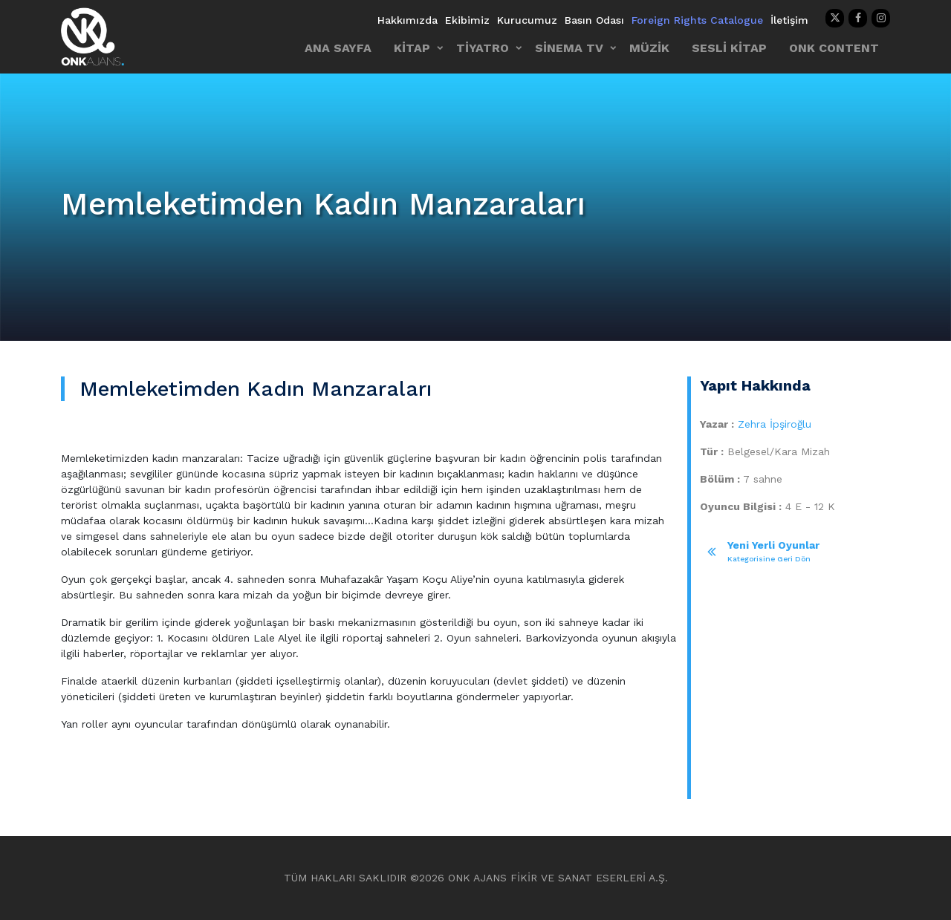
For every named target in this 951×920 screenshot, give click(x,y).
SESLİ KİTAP (729, 48)
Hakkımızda (407, 20)
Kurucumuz (527, 20)
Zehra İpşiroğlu (774, 424)
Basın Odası (594, 20)
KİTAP (412, 48)
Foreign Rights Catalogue (697, 20)
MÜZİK (649, 48)
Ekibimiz (467, 20)
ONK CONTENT (834, 48)
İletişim (789, 20)
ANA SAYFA (338, 48)
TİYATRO (482, 48)
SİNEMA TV (569, 48)
